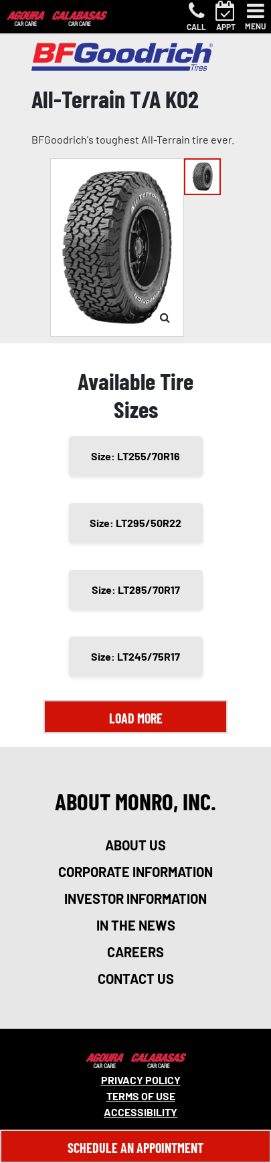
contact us (136, 979)
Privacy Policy (141, 1079)
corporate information (135, 872)
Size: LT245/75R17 (135, 656)
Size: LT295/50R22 (135, 522)
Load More (136, 718)
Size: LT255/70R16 (135, 456)
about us (135, 845)
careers (135, 952)
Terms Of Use (140, 1096)
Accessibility (140, 1112)
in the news (135, 925)
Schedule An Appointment (135, 1148)
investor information (135, 898)
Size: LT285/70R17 (136, 589)
